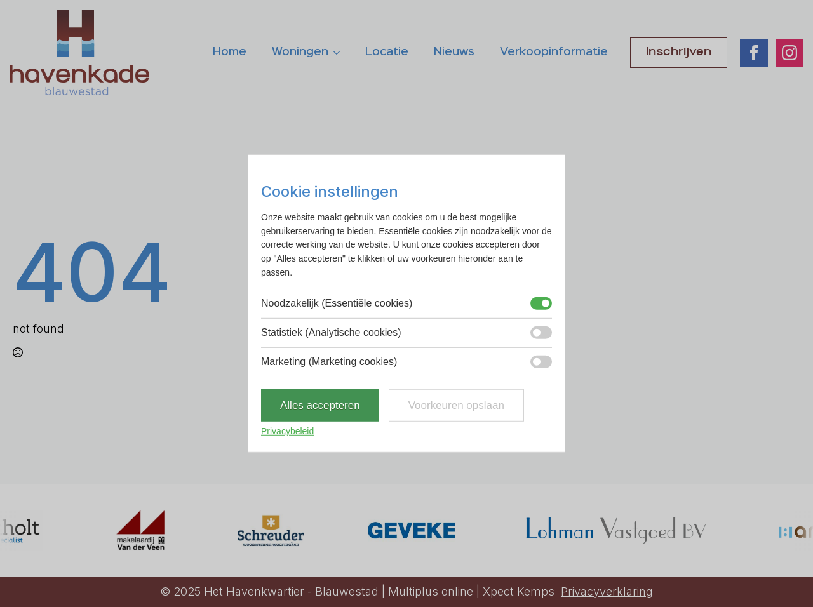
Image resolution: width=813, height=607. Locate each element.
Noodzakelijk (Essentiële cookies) (336, 303)
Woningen (300, 52)
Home (229, 52)
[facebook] (754, 53)
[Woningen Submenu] (340, 52)
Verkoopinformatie (554, 52)
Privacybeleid (287, 431)
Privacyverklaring (607, 591)
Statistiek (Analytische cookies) (331, 332)
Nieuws (454, 52)
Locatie (386, 52)
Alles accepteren (320, 405)
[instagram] (789, 53)
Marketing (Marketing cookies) (329, 361)
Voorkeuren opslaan (456, 405)
